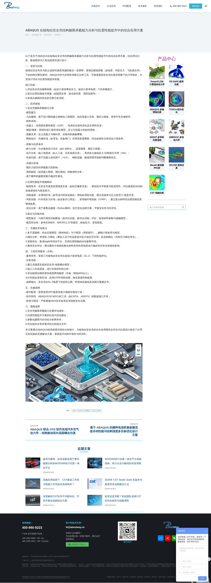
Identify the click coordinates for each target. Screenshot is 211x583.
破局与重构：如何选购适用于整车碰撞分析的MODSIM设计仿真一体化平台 (61, 463)
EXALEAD (162, 577)
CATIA (118, 577)
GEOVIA (147, 577)
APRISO (140, 577)
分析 (74, 410)
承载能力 (87, 410)
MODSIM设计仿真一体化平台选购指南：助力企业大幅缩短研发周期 (123, 461)
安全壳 (80, 410)
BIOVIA (154, 577)
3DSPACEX (171, 577)
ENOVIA (125, 577)
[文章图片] (32, 463)
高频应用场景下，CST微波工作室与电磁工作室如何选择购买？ (61, 481)
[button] (77, 544)
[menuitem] (95, 6)
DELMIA (133, 577)
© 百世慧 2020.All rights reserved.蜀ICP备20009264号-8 (46, 577)
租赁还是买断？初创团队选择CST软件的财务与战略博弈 (123, 498)
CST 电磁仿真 (157, 193)
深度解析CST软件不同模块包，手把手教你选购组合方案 (61, 498)
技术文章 (31, 346)
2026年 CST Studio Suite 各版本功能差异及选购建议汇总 (123, 481)
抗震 (93, 410)
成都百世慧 (111, 577)
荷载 (99, 410)
